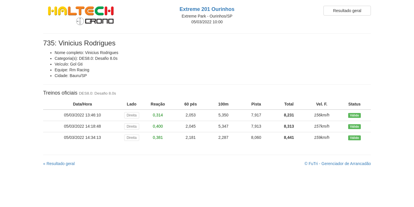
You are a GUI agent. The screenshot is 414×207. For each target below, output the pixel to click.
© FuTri (337, 163)
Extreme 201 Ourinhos (206, 9)
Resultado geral (347, 10)
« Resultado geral (59, 163)
